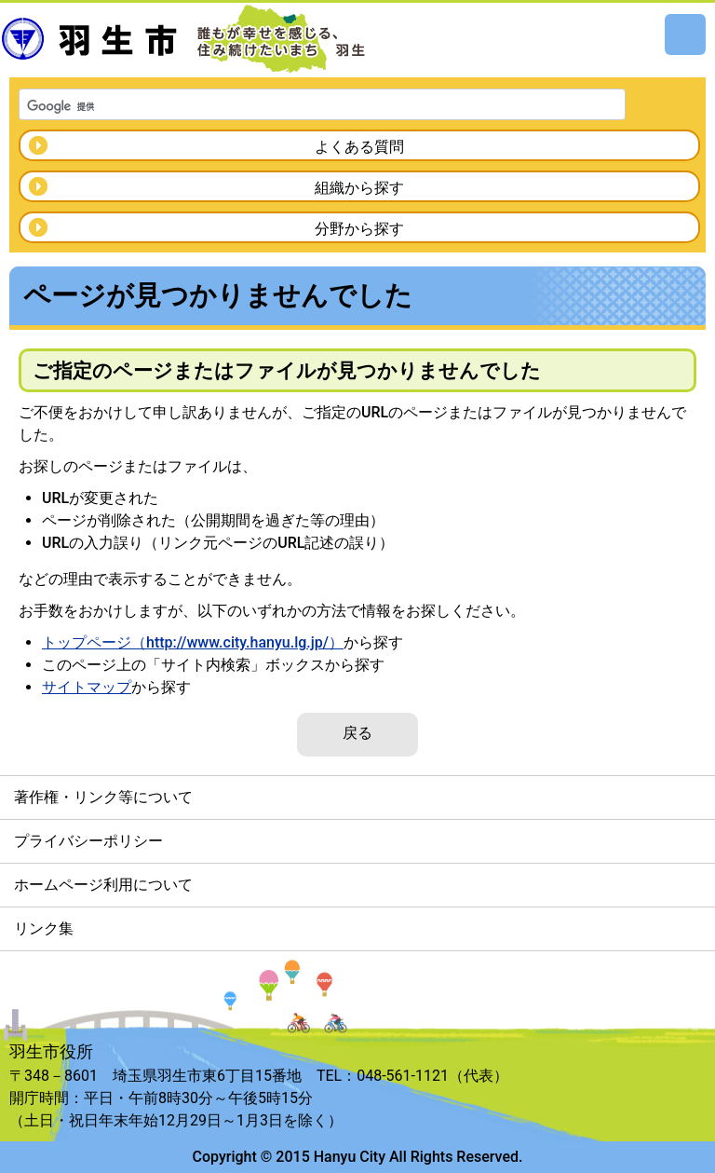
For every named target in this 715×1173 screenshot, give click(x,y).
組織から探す (359, 188)
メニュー (685, 34)
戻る (357, 733)
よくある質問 (359, 147)
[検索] (298, 106)
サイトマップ (86, 687)
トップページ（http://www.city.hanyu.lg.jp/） (193, 642)
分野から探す (359, 229)
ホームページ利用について (103, 884)
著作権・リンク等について (103, 797)
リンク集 (44, 928)
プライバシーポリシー (88, 841)
